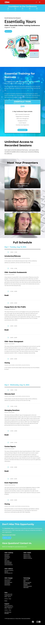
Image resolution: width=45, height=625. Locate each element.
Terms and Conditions (26, 618)
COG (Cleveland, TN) (8, 572)
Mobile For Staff (26, 554)
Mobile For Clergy (26, 555)
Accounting (7, 558)
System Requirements (27, 586)
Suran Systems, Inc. (11, 618)
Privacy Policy (18, 618)
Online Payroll (7, 584)
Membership (7, 554)
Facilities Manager (8, 563)
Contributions (7, 556)
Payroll (6, 559)
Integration (25, 584)
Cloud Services (26, 579)
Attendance (7, 555)
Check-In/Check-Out (9, 564)
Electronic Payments (27, 582)
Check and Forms (26, 583)
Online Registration (8, 582)
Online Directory (8, 579)
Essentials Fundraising (9, 570)
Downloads (7, 613)
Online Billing (7, 583)
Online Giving (7, 580)
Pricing (6, 600)
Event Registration (8, 562)
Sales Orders (7, 560)
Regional (6, 571)
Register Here (8, 31)
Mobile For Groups (27, 556)
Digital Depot (25, 587)
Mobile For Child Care (27, 558)
